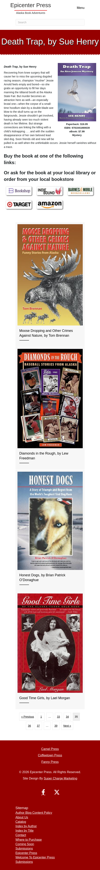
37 (38, 725)
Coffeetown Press (50, 755)
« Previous (27, 716)
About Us (22, 817)
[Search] (50, 22)
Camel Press (50, 749)
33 (58, 716)
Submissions (24, 848)
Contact (21, 835)
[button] (43, 792)
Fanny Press (50, 761)
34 (67, 716)
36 (29, 725)
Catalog (21, 821)
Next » (67, 725)
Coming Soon (25, 844)
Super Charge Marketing (60, 778)
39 (55, 725)
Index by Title (25, 830)
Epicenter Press (26, 853)
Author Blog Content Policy (34, 812)
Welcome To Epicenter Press (35, 857)
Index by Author (26, 826)
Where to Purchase (29, 839)
